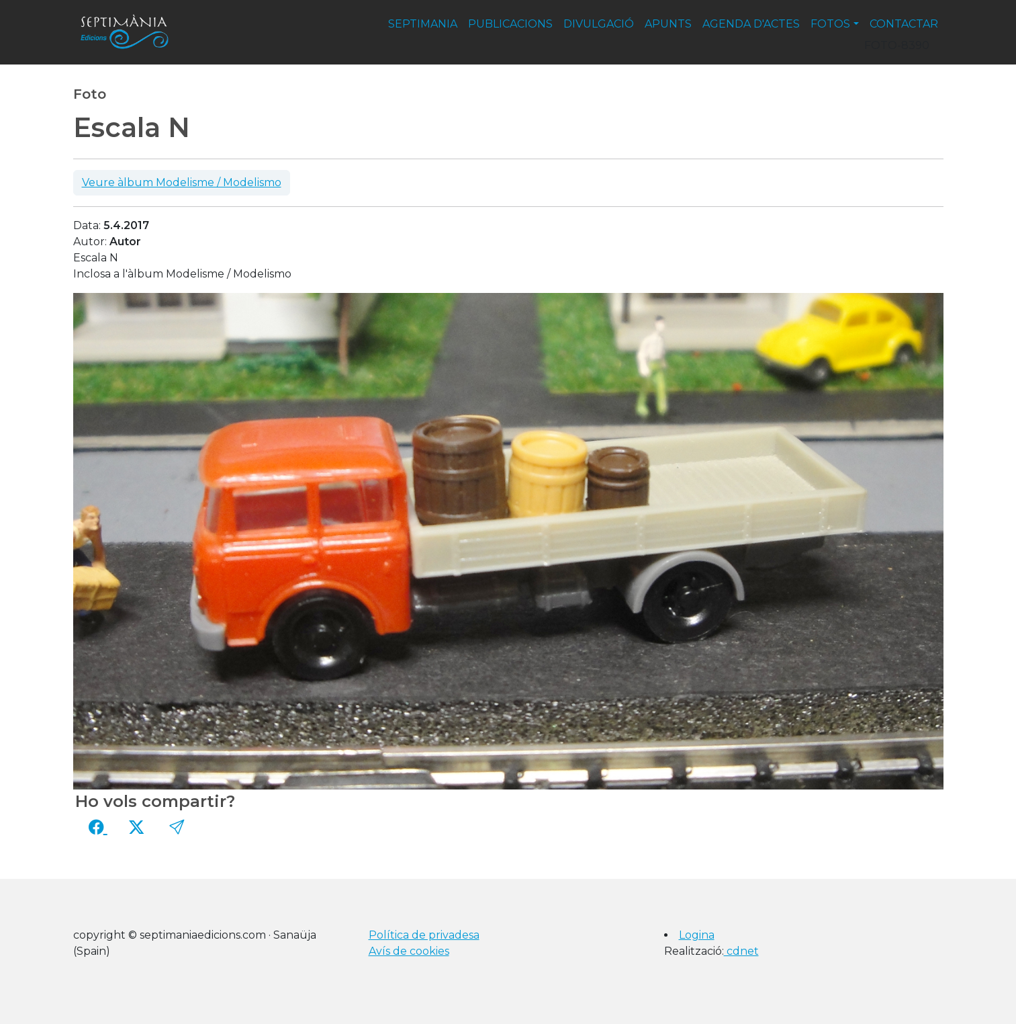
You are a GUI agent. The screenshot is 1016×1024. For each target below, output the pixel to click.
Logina (696, 935)
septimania (422, 23)
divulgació (598, 23)
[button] (176, 827)
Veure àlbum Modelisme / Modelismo (181, 182)
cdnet (741, 951)
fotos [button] (830, 23)
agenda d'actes (751, 23)
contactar (904, 23)
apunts (668, 23)
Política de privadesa (424, 935)
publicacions (510, 23)
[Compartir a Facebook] (98, 827)
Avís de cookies (409, 951)
